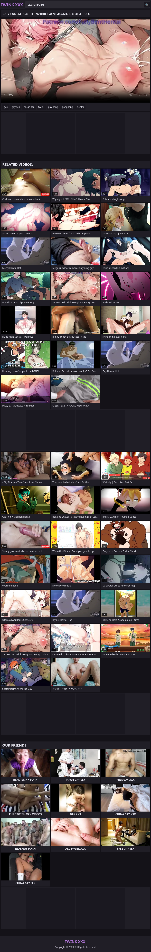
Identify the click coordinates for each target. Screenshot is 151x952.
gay (6, 106)
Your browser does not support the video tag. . (75, 61)
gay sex (16, 106)
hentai (80, 106)
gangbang (67, 106)
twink (41, 106)
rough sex (29, 106)
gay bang (53, 106)
